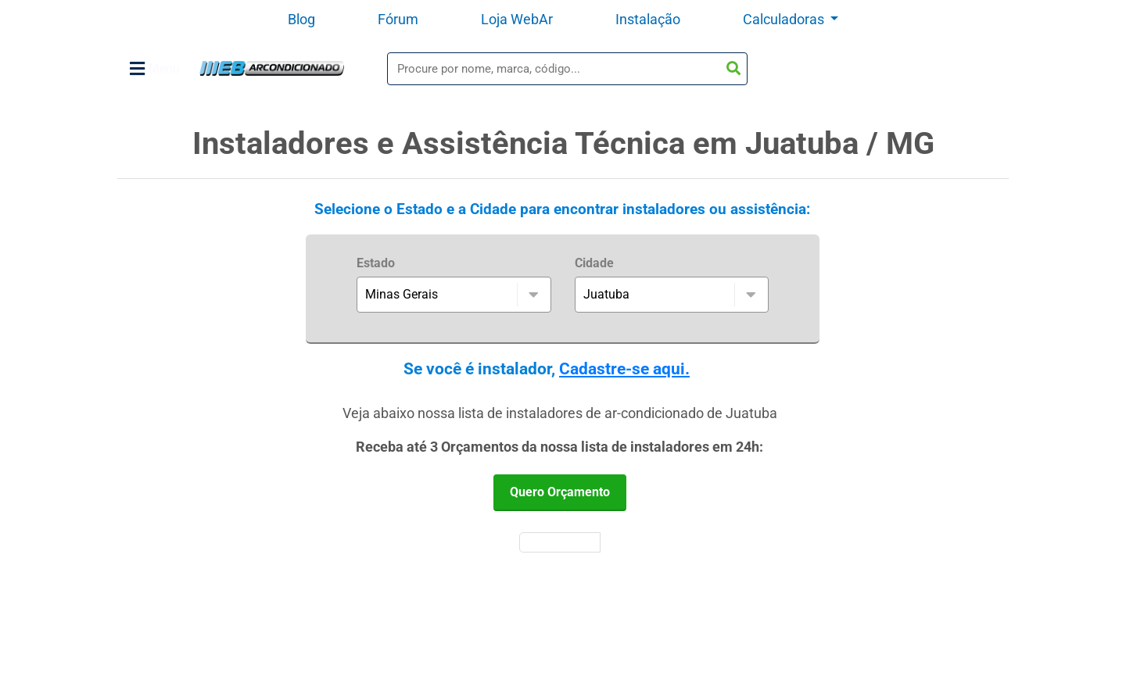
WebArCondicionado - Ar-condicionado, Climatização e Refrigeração (271, 68)
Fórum (398, 19)
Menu (155, 68)
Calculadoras (785, 19)
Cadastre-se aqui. (624, 368)
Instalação (647, 19)
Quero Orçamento (560, 492)
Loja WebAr (517, 19)
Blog (301, 19)
